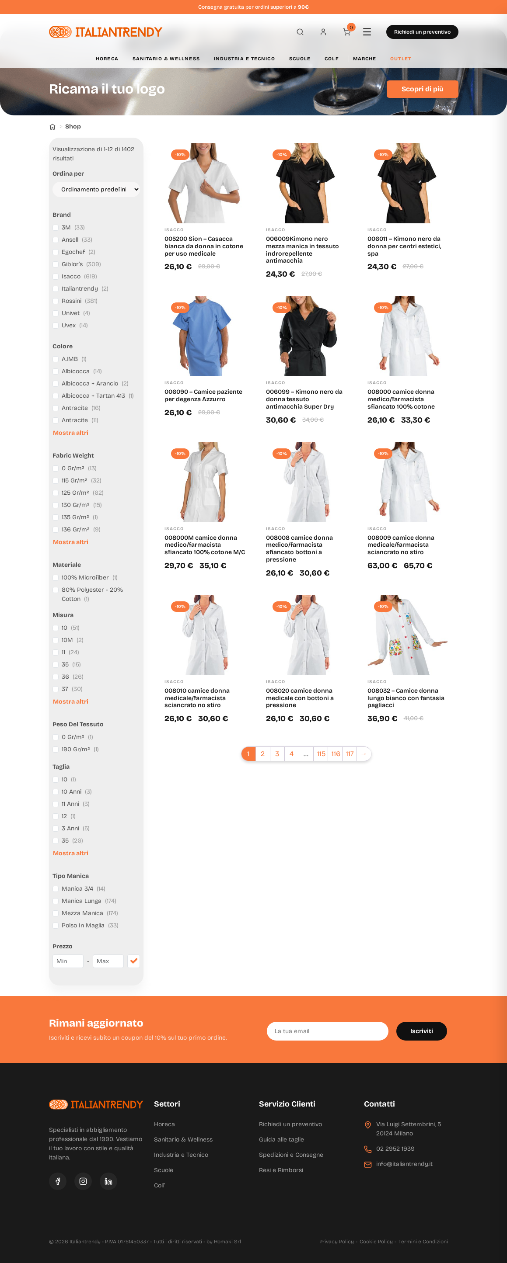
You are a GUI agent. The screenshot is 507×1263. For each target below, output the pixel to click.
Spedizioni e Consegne (291, 1155)
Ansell (77, 239)
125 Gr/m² (83, 492)
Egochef (78, 252)
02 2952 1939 (395, 1148)
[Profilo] (322, 32)
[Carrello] (346, 32)
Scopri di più (423, 89)
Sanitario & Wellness (166, 59)
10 (71, 628)
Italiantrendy (85, 288)
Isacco (79, 276)
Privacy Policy (336, 1242)
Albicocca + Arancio (95, 383)
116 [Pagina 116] (336, 753)
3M (73, 227)
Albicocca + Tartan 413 (98, 395)
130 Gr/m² (82, 505)
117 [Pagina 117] (350, 753)
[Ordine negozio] (96, 189)
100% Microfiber (90, 577)
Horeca (107, 59)
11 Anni (76, 804)
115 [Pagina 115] (321, 753)
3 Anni (76, 828)
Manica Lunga (89, 901)
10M (73, 640)
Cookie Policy (376, 1242)
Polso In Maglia (90, 925)
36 (73, 676)
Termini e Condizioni (423, 1242)
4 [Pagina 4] (292, 753)
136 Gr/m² (81, 529)
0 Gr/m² (79, 468)
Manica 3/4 (83, 888)
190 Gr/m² (80, 749)
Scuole (300, 59)
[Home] (52, 126)
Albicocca (82, 371)
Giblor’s (81, 264)
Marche (365, 59)
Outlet (400, 59)
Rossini (80, 301)
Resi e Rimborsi (281, 1170)
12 (69, 816)
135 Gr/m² (80, 517)
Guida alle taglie (281, 1139)
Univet (76, 313)
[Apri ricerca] (297, 32)
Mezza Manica (90, 913)
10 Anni (77, 791)
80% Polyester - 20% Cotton (92, 594)
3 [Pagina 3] (277, 753)
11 (70, 652)
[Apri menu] (371, 32)
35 (71, 664)
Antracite (81, 408)
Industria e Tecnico (244, 59)
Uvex (75, 325)
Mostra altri (70, 433)
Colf (332, 59)
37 (72, 689)
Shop (73, 126)
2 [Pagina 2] (263, 753)
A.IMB (74, 359)
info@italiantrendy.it (404, 1164)
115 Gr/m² (81, 480)
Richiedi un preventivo (422, 32)
